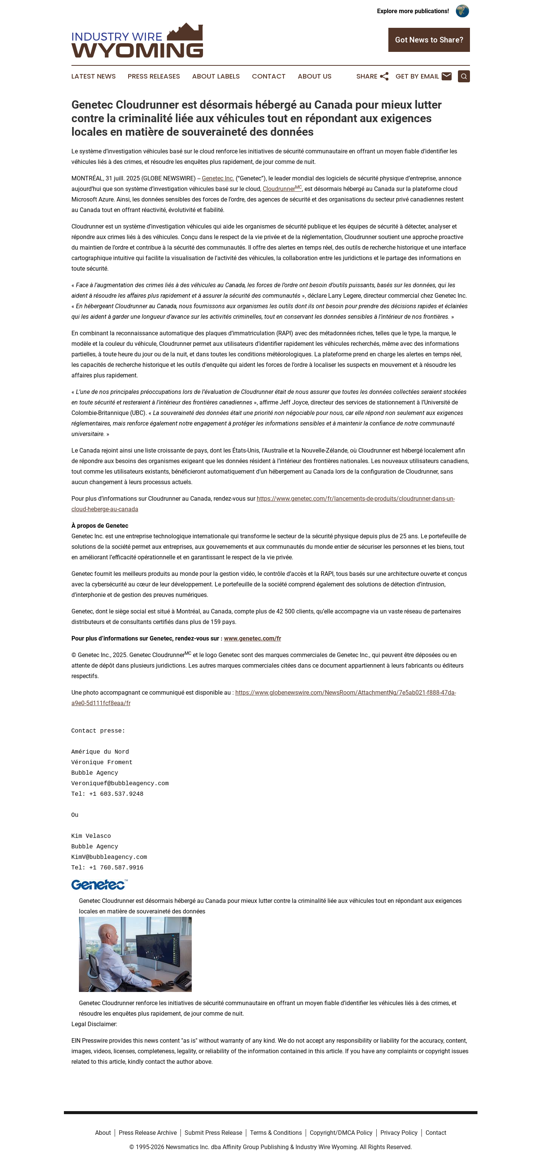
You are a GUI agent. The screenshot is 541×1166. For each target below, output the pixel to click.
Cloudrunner (282, 188)
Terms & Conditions (276, 1132)
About (103, 1132)
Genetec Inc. (218, 178)
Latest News (93, 76)
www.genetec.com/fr (252, 638)
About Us (315, 76)
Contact (269, 76)
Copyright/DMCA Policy (341, 1132)
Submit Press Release (213, 1132)
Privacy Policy (399, 1132)
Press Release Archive (148, 1132)
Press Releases (154, 76)
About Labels (216, 76)
